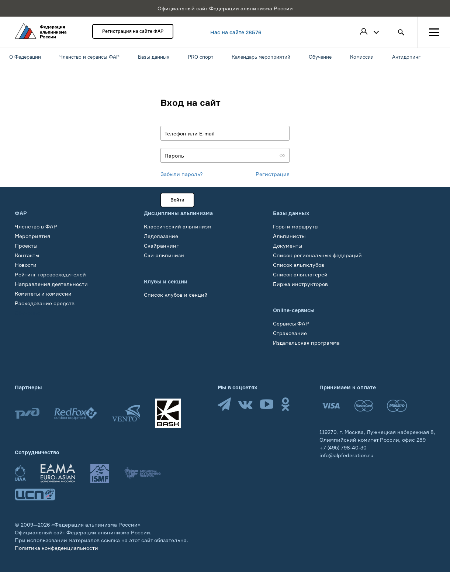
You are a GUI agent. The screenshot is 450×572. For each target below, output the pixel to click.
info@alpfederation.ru (346, 455)
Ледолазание (161, 236)
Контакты (27, 255)
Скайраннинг (161, 245)
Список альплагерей (300, 274)
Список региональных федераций (317, 255)
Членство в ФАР (36, 226)
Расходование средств (45, 303)
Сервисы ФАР (291, 323)
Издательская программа (306, 343)
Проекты (26, 245)
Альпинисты (289, 236)
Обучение (27, 313)
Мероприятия (32, 236)
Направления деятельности (51, 284)
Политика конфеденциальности (56, 548)
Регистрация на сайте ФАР (132, 31)
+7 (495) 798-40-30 (343, 447)
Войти (177, 200)
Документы (287, 245)
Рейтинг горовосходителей (50, 274)
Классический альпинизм (177, 226)
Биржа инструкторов (300, 284)
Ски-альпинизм (164, 255)
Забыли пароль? (181, 174)
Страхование (290, 333)
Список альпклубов (298, 265)
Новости (26, 265)
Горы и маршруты (295, 226)
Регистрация (273, 174)
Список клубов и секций (176, 295)
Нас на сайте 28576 (236, 32)
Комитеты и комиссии (43, 293)
